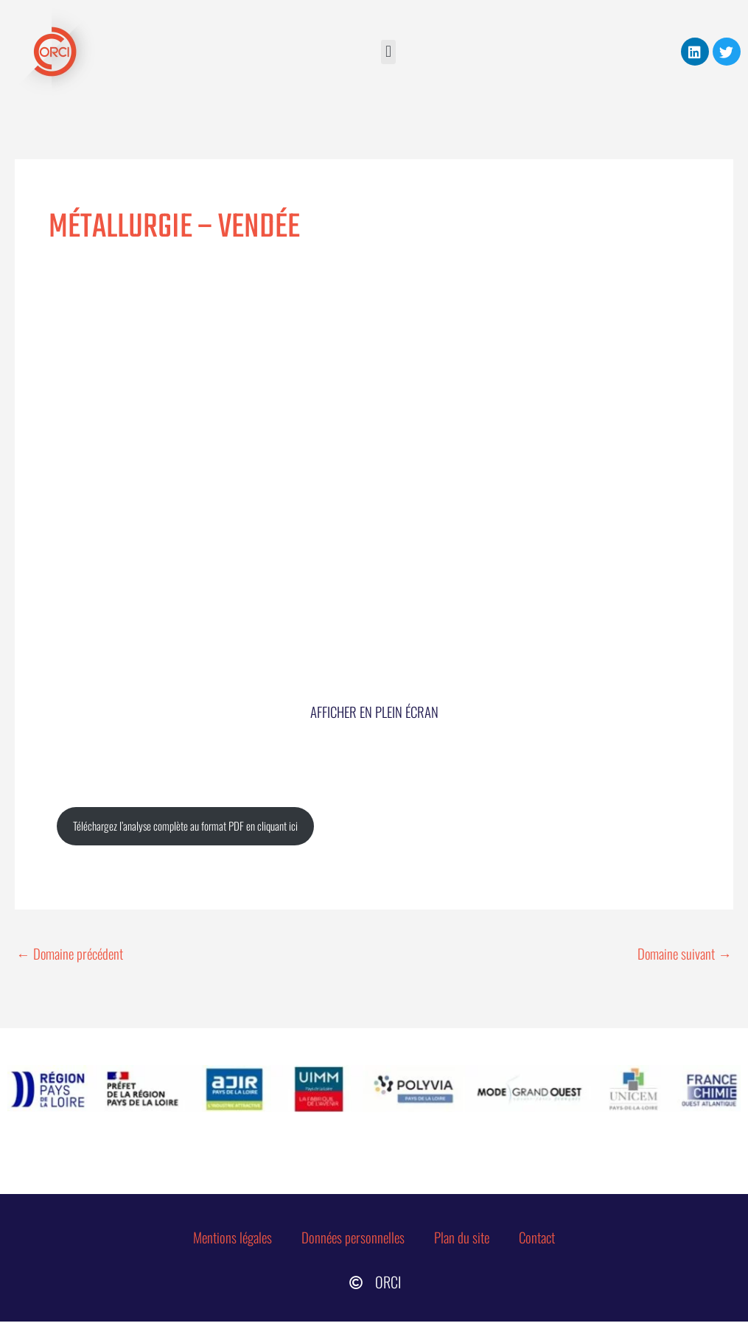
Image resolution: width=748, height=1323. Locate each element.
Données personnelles (354, 1238)
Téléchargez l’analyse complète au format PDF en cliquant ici (186, 827)
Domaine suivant (684, 953)
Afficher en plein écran (374, 712)
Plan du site (465, 1238)
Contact (540, 1238)
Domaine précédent (71, 953)
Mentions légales (230, 1238)
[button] (388, 52)
